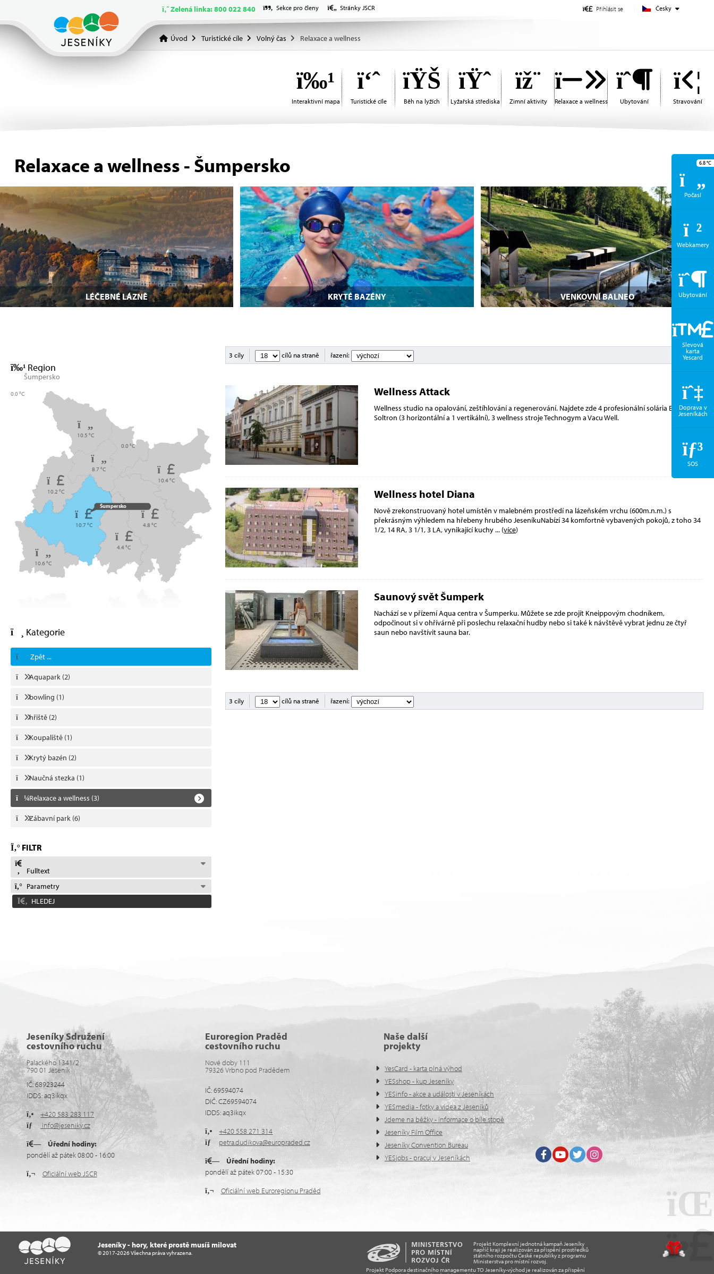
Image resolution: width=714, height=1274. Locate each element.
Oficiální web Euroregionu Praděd (271, 1190)
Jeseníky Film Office (414, 1132)
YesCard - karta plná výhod (423, 1068)
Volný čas (271, 38)
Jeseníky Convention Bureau (426, 1145)
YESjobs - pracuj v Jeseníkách (427, 1157)
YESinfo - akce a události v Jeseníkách (439, 1094)
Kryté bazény (357, 296)
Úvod (86, 29)
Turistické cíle (222, 38)
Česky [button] (664, 8)
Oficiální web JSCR (69, 1173)
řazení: (372, 355)
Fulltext (32, 868)
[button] (603, 9)
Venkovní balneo (597, 296)
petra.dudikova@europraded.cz (264, 1142)
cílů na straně (287, 355)
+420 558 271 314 (246, 1131)
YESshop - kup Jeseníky (419, 1081)
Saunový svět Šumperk (429, 596)
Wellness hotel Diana (424, 493)
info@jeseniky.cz (65, 1125)
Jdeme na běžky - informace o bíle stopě (444, 1119)
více (510, 529)
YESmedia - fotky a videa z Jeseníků (436, 1106)
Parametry (37, 886)
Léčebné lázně (117, 296)
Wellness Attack (412, 391)
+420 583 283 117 (67, 1114)
